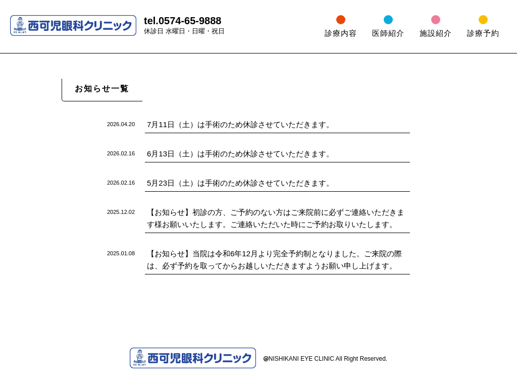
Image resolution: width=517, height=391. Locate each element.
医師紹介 (388, 33)
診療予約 (483, 33)
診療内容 (341, 33)
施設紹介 (436, 33)
